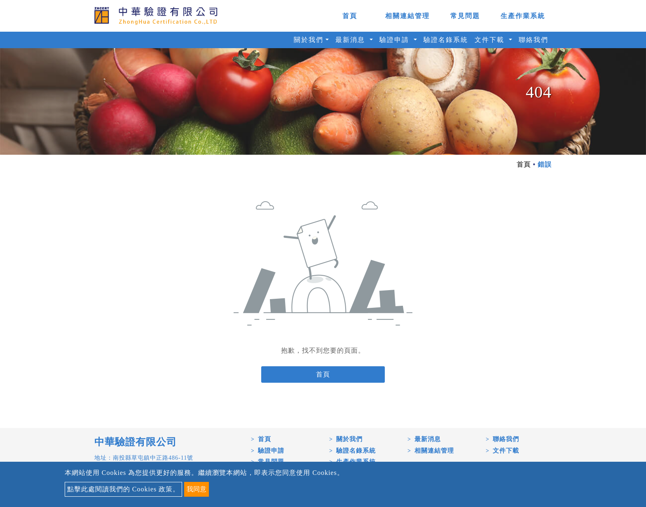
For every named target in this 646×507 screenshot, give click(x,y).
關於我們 (349, 439)
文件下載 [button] (491, 39)
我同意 (196, 489)
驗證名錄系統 (446, 39)
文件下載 (506, 450)
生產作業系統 (523, 15)
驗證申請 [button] (395, 39)
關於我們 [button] (308, 39)
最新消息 (427, 439)
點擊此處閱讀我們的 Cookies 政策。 (123, 489)
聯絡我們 (533, 39)
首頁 (349, 15)
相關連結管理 (407, 15)
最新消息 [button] (351, 39)
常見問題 (465, 15)
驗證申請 (271, 450)
